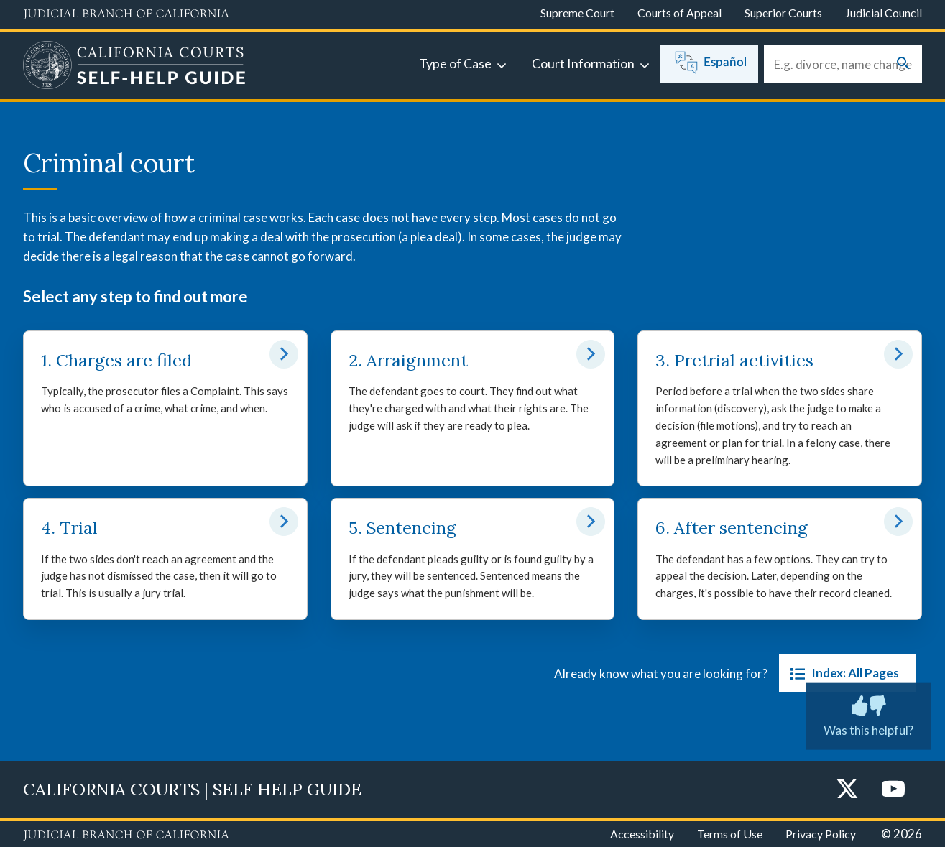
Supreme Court (577, 12)
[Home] (134, 66)
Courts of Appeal (679, 12)
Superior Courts (783, 12)
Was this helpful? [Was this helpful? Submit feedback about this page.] (868, 713)
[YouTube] (893, 789)
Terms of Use (729, 834)
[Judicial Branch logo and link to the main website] (126, 14)
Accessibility (642, 834)
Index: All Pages (842, 673)
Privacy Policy (820, 834)
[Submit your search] (903, 64)
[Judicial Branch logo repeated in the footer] (126, 835)
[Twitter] (847, 789)
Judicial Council (883, 12)
